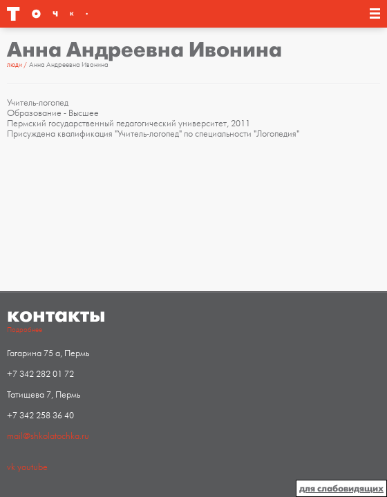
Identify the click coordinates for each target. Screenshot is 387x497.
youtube (32, 467)
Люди (14, 65)
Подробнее (24, 330)
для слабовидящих (341, 488)
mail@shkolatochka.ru (48, 436)
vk (11, 467)
